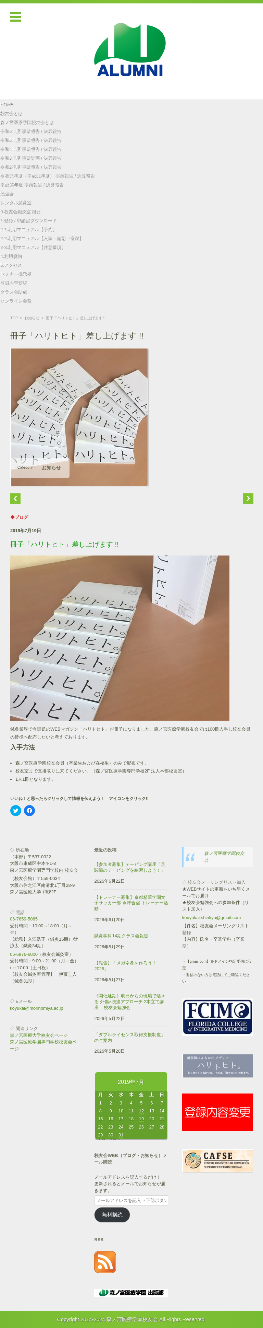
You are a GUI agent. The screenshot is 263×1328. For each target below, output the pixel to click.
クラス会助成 (13, 291)
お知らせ (31, 318)
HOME (6, 104)
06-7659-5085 (24, 918)
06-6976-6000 (24, 954)
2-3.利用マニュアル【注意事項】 (32, 247)
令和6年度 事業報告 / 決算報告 (30, 131)
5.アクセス (11, 264)
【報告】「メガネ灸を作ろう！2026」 (125, 965)
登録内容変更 (13, 282)
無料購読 (112, 1214)
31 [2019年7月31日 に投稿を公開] (120, 1134)
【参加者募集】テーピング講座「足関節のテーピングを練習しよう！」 (129, 867)
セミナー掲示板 (15, 273)
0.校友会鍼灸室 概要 (20, 211)
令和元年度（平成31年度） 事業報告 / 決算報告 (47, 175)
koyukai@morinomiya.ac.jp (36, 1008)
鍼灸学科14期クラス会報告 (121, 935)
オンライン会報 (15, 300)
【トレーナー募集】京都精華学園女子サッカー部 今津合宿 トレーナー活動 (131, 903)
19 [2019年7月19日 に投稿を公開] (141, 1118)
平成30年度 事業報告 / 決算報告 (31, 184)
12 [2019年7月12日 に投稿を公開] (141, 1110)
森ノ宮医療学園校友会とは (26, 122)
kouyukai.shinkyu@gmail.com (211, 917)
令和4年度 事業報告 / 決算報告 (30, 148)
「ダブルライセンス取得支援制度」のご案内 (129, 1037)
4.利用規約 (11, 256)
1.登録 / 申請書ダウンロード (28, 220)
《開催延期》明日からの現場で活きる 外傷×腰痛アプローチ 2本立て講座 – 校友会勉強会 (129, 1001)
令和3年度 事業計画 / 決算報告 (30, 157)
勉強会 (6, 193)
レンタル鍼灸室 (15, 202)
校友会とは (11, 113)
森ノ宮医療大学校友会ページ (39, 1035)
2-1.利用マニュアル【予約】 (28, 229)
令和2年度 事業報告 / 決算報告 (30, 166)
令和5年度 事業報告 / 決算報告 (30, 139)
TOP (14, 318)
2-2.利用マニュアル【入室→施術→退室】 (41, 238)
